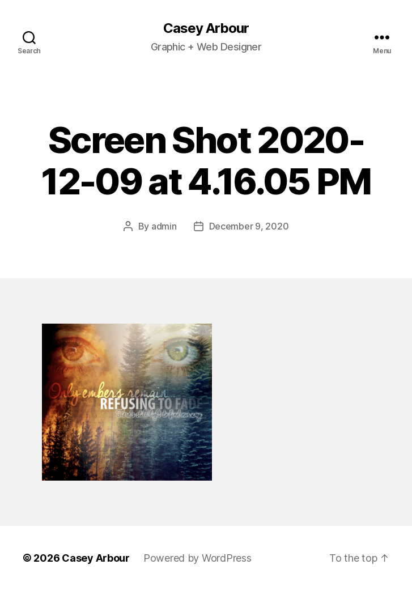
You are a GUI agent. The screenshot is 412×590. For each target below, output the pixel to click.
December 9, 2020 (249, 226)
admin (164, 226)
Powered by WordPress (197, 558)
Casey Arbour (206, 28)
